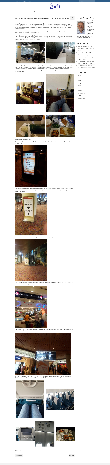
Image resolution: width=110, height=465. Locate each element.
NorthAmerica (81, 88)
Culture (80, 80)
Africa (79, 75)
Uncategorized (81, 98)
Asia (27, 20)
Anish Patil (18, 20)
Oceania (80, 90)
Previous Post (19, 455)
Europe (29, 20)
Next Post (71, 455)
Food (79, 85)
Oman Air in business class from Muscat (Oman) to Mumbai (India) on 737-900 (86, 48)
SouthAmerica (81, 93)
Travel (32, 20)
